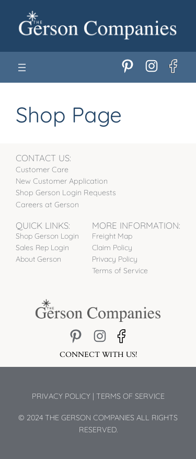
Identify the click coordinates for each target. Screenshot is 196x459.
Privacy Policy (61, 396)
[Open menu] (22, 67)
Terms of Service (130, 396)
